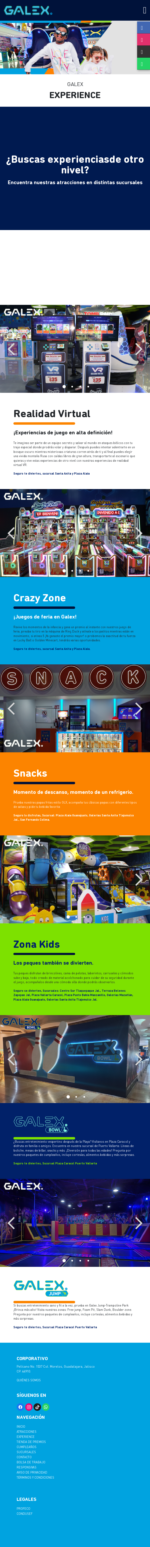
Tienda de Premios (31, 1442)
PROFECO (23, 1508)
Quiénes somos (29, 1380)
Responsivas (26, 1467)
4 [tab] (87, 385)
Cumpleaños (26, 1447)
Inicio (21, 1426)
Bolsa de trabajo (31, 1462)
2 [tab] (71, 385)
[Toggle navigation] (145, 10)
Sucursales (26, 1452)
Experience (26, 1436)
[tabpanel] (75, 349)
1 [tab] (63, 385)
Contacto (24, 1457)
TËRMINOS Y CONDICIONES (35, 1477)
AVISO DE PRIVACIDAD (32, 1472)
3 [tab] (79, 385)
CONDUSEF (24, 1513)
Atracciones (26, 1431)
